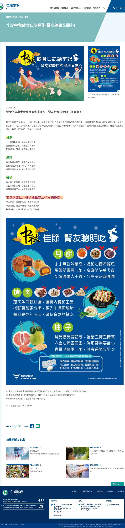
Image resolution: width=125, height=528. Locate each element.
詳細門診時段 (58, 515)
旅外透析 (99, 491)
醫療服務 (64, 8)
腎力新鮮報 (54, 8)
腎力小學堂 (23, 17)
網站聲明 (121, 491)
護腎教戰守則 (76, 8)
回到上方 (117, 484)
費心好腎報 (95, 447)
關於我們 (87, 8)
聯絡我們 (96, 8)
